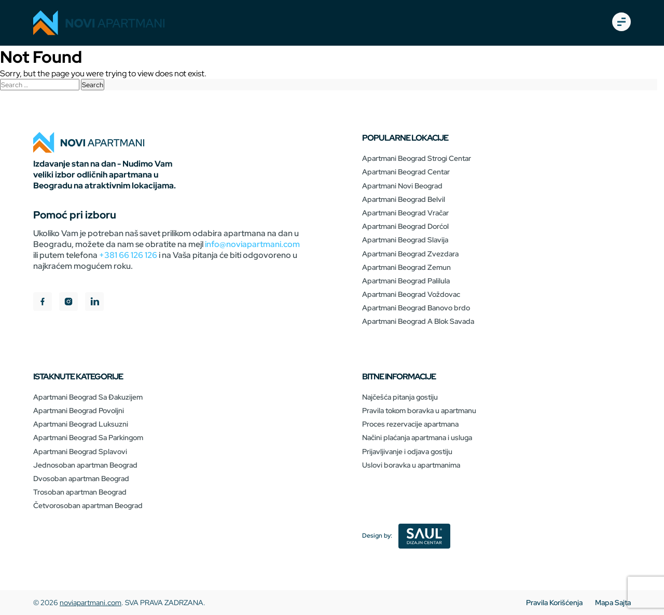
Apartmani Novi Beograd (402, 185)
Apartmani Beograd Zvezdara (410, 253)
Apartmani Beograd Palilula (406, 280)
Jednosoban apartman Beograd (85, 465)
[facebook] (42, 302)
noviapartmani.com (90, 602)
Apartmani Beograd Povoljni (78, 410)
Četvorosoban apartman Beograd (88, 505)
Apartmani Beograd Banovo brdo (416, 307)
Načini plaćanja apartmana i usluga (417, 437)
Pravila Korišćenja (554, 602)
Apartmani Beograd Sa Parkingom (88, 437)
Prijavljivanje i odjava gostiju (407, 451)
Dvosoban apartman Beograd (81, 478)
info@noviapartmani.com (252, 244)
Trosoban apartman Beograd (80, 492)
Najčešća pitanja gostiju (400, 397)
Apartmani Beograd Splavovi (80, 451)
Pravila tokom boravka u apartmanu (419, 410)
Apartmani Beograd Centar (406, 171)
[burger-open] (621, 22)
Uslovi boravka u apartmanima (411, 465)
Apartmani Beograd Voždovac (411, 294)
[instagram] (68, 302)
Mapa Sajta (613, 602)
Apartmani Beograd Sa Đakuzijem (88, 397)
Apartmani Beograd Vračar (405, 212)
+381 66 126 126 (128, 255)
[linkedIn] (94, 302)
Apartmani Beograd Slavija (405, 239)
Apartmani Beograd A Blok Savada (418, 321)
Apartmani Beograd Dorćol (405, 226)
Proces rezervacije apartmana (410, 424)
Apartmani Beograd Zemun (406, 267)
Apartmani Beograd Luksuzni (80, 424)
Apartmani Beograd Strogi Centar (416, 158)
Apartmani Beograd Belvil (403, 199)
